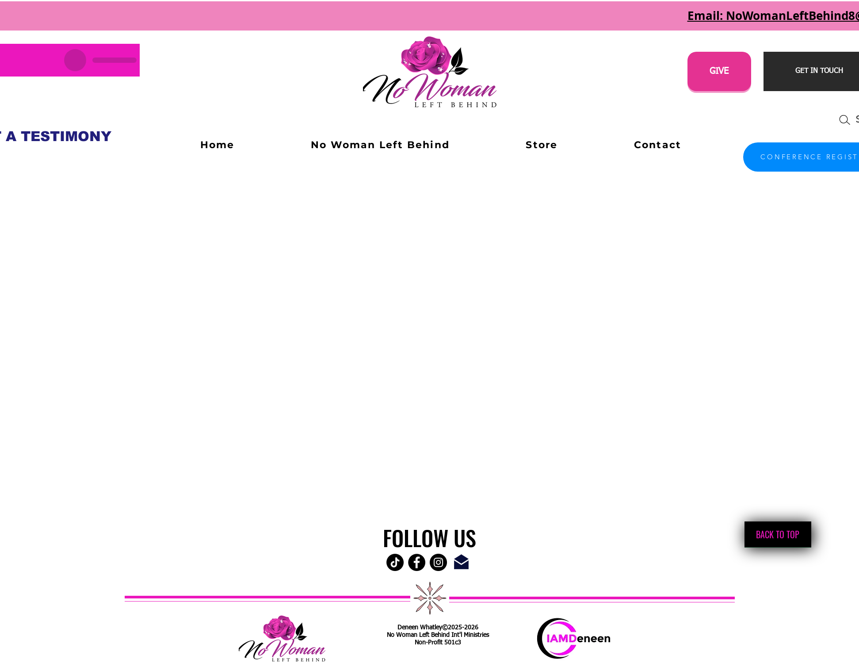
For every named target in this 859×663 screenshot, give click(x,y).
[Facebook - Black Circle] (416, 562)
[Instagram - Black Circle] (438, 562)
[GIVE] (719, 71)
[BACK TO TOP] (777, 534)
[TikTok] (395, 562)
